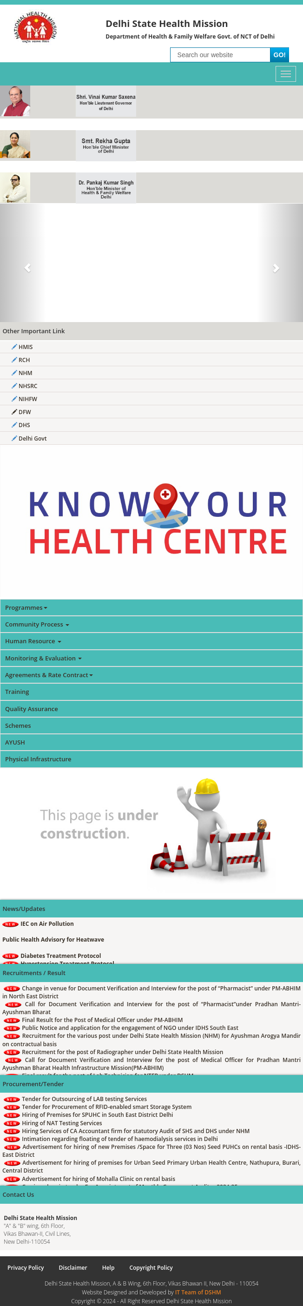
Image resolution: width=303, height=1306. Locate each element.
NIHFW (24, 399)
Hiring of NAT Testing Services (53, 1123)
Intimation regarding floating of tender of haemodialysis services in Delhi (111, 1139)
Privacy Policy (25, 1268)
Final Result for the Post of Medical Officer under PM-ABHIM (93, 1020)
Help (108, 1268)
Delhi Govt (29, 438)
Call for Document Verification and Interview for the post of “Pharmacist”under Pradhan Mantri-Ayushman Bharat (151, 1008)
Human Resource (33, 641)
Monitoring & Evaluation (43, 658)
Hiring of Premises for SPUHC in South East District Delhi (88, 1115)
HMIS (22, 347)
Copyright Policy (150, 1268)
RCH (21, 360)
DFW (21, 412)
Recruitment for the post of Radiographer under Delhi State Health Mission (113, 1052)
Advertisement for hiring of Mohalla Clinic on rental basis (89, 1179)
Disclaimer (73, 1268)
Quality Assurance (31, 709)
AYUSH (15, 742)
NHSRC (24, 386)
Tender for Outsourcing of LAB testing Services (75, 1099)
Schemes (18, 725)
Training (17, 691)
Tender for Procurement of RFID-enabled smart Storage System (97, 1107)
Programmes (26, 607)
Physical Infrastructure (38, 759)
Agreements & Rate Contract (49, 675)
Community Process (37, 624)
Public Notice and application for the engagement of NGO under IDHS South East (121, 1028)
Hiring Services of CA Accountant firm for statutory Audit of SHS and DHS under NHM (127, 1131)
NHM (22, 373)
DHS (21, 425)
